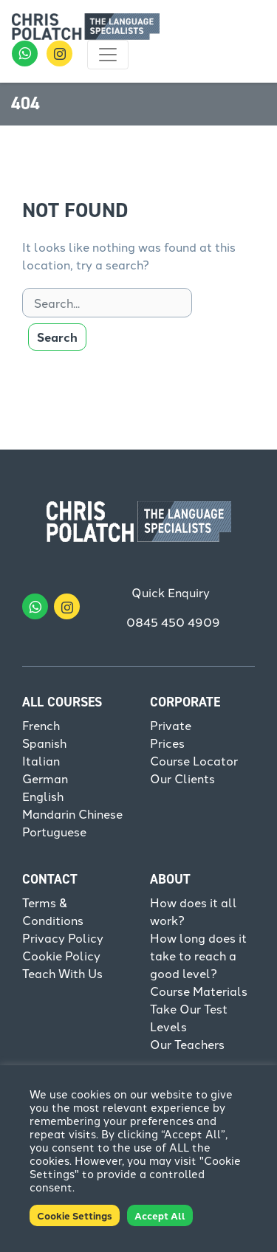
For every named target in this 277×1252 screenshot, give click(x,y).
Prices (167, 743)
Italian (41, 760)
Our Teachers (187, 1044)
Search (57, 337)
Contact (50, 879)
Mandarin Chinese (72, 813)
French (41, 725)
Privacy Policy (62, 937)
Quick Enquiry (170, 592)
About (170, 879)
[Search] (107, 302)
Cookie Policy (61, 955)
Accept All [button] (159, 1215)
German (45, 778)
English (43, 796)
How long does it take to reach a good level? (198, 955)
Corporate (185, 702)
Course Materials (198, 991)
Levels (168, 1026)
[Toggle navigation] (108, 54)
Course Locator (194, 760)
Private (170, 725)
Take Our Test (189, 1008)
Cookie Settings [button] (74, 1215)
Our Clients (182, 778)
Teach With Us (62, 973)
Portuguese (54, 831)
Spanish (44, 743)
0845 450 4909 (173, 621)
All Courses (62, 702)
